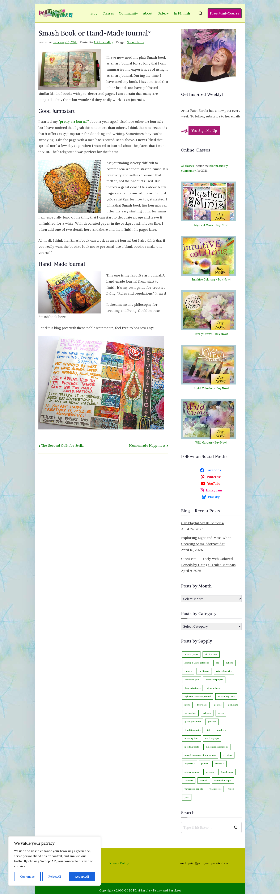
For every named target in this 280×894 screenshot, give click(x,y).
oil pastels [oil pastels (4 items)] (189, 763)
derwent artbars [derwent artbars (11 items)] (192, 688)
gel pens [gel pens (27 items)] (207, 713)
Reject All (54, 876)
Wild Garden (203, 442)
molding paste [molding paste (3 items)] (191, 746)
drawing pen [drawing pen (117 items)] (213, 688)
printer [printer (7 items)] (204, 763)
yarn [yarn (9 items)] (186, 797)
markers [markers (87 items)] (221, 730)
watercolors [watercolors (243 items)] (215, 788)
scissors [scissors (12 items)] (210, 772)
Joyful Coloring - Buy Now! (211, 388)
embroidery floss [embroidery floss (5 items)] (226, 696)
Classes (108, 13)
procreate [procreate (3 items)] (219, 763)
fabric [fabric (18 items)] (187, 704)
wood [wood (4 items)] (231, 788)
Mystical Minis (203, 225)
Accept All (82, 876)
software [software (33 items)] (188, 780)
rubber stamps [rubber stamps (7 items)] (191, 772)
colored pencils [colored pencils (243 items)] (224, 671)
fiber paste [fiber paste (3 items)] (202, 704)
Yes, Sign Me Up (204, 130)
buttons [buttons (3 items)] (229, 662)
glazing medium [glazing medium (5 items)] (192, 721)
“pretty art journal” (74, 121)
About (147, 13)
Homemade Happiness (147, 445)
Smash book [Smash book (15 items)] (227, 772)
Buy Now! (222, 225)
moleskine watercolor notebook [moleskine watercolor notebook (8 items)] (200, 755)
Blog (94, 13)
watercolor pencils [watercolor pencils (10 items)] (193, 788)
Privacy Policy (118, 863)
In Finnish (182, 13)
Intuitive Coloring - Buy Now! (211, 279)
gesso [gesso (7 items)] (221, 713)
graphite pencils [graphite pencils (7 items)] (192, 730)
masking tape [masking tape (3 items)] (212, 738)
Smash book (135, 42)
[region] (54, 861)
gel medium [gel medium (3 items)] (190, 713)
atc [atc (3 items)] (217, 662)
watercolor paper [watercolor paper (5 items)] (223, 780)
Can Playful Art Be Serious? (202, 523)
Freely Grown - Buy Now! (211, 334)
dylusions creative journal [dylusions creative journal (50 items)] (197, 696)
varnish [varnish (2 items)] (204, 780)
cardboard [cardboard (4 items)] (204, 671)
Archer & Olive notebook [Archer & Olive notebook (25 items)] (196, 662)
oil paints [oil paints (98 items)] (227, 755)
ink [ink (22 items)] (208, 730)
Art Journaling (103, 42)
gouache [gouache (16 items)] (212, 721)
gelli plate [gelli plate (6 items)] (233, 704)
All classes (187, 166)
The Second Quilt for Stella (62, 445)
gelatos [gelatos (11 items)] (217, 704)
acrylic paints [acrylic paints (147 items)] (191, 654)
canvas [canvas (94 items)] (188, 671)
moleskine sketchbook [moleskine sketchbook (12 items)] (217, 746)
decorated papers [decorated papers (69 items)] (214, 679)
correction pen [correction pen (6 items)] (191, 679)
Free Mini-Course (224, 13)
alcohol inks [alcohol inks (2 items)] (211, 654)
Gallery (163, 13)
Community (128, 13)
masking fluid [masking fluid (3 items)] (191, 738)
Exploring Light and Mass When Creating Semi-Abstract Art (206, 541)
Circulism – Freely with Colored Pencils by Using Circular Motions (208, 562)
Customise (27, 876)
